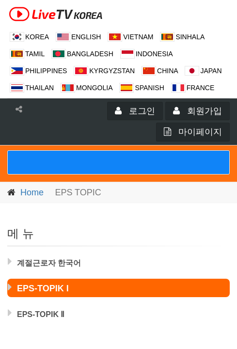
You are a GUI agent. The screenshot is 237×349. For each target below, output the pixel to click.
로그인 (135, 111)
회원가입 (197, 111)
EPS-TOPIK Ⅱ (36, 312)
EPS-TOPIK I (38, 287)
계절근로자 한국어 (44, 261)
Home (32, 192)
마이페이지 (193, 132)
